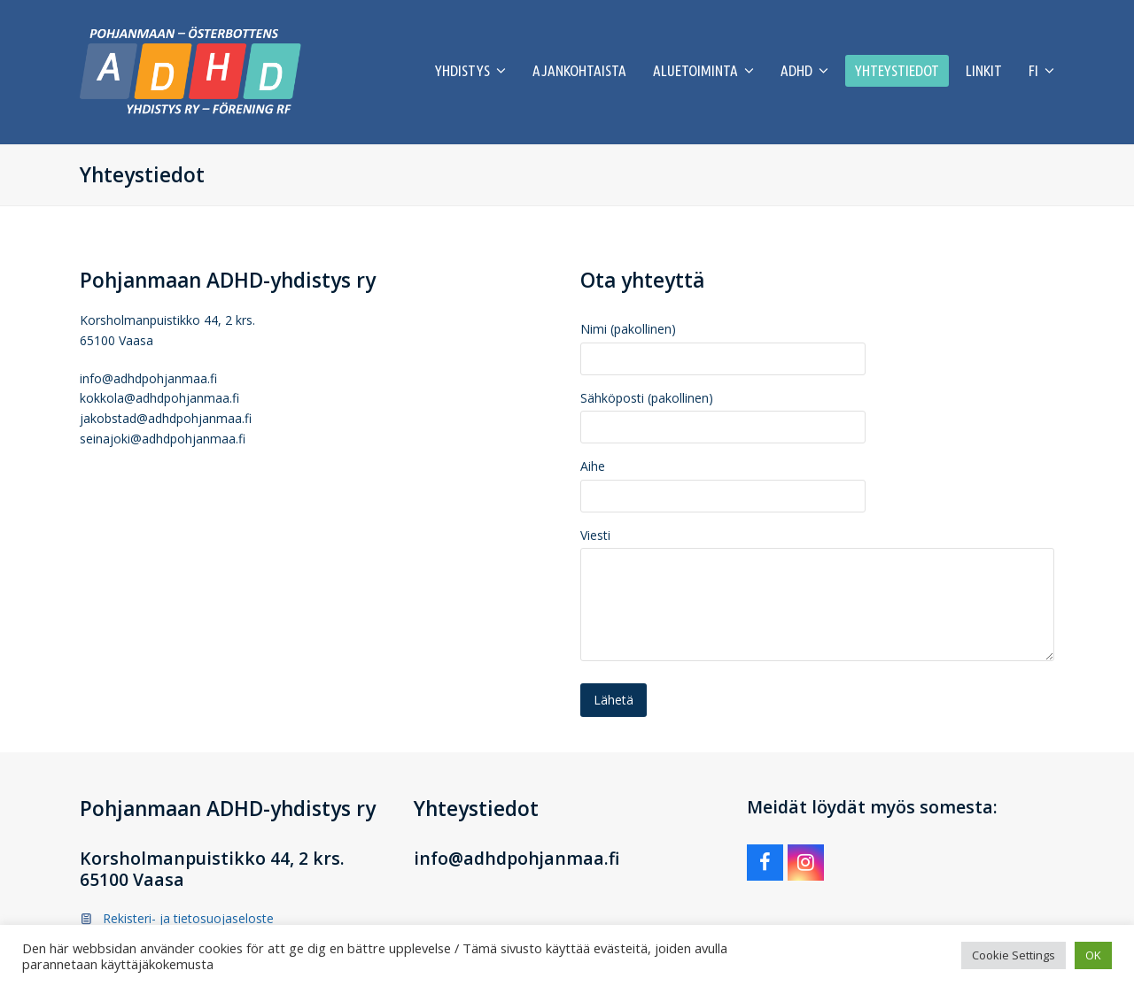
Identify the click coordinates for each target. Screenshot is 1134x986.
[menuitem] (1041, 72)
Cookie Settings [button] (1013, 955)
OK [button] (1093, 955)
